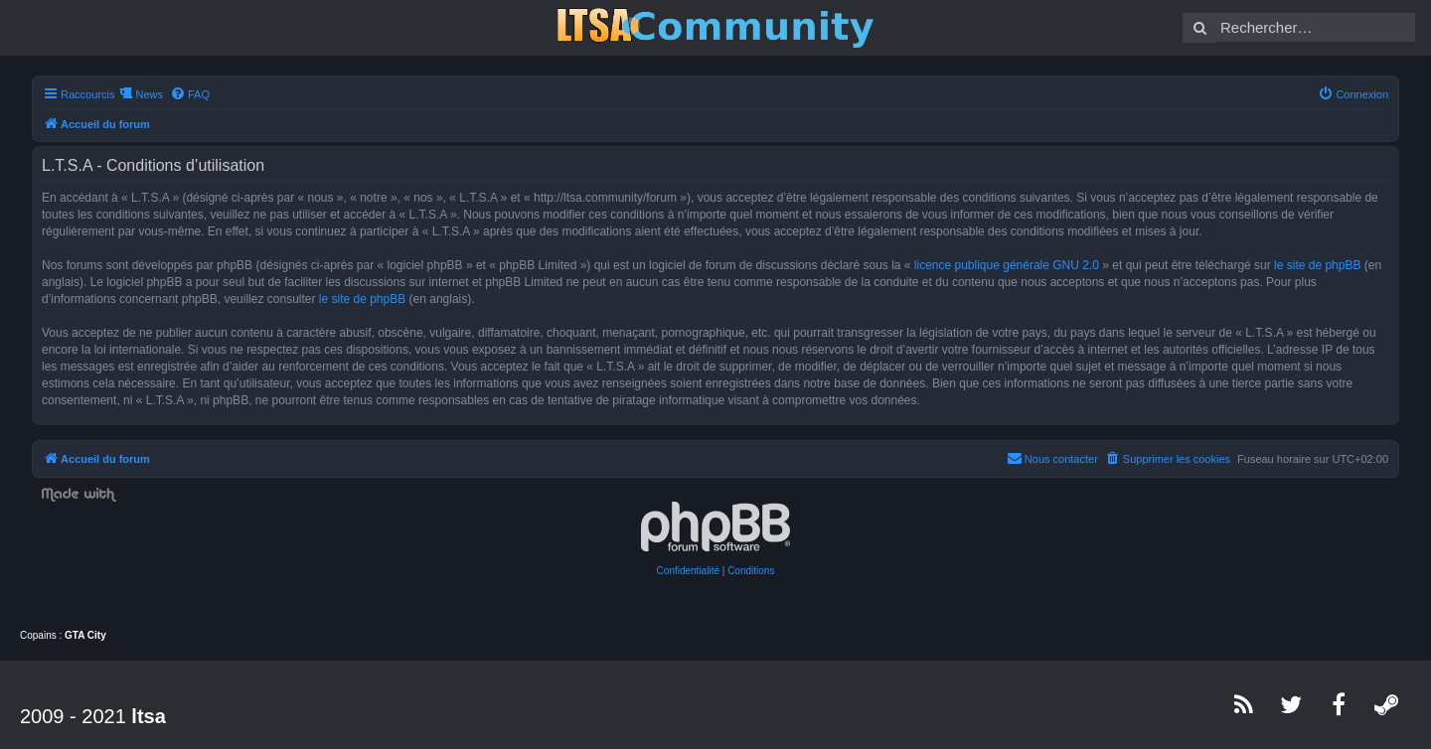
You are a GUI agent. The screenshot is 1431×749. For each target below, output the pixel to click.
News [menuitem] (149, 94)
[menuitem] (190, 94)
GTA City (85, 635)
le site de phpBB (1317, 265)
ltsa (148, 716)
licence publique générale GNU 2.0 (1006, 265)
